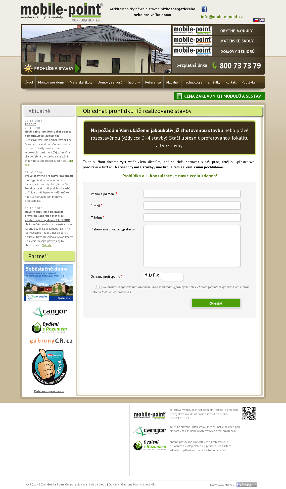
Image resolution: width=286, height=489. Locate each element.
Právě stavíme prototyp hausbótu (49, 176)
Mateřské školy (81, 82)
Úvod (29, 82)
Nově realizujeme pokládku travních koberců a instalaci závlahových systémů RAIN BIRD (47, 216)
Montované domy (51, 82)
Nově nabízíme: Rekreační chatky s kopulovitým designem (48, 134)
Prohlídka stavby (52, 68)
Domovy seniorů (110, 82)
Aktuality (172, 82)
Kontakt (231, 82)
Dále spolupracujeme (49, 391)
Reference (153, 82)
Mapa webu (98, 484)
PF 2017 (30, 124)
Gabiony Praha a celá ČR (138, 484)
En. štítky (214, 82)
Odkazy (114, 484)
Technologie (193, 82)
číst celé (47, 245)
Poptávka (248, 82)
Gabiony (134, 82)
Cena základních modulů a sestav (222, 96)
